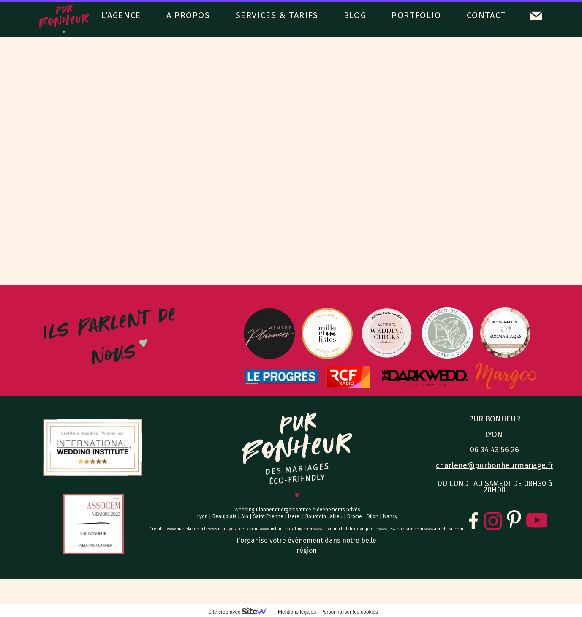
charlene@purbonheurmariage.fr (494, 465)
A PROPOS (188, 15)
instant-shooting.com (290, 529)
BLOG (355, 15)
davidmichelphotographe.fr (350, 529)
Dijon (373, 516)
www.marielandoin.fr (187, 529)
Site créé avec (240, 612)
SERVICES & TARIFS (277, 15)
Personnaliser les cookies (349, 612)
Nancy (390, 516)
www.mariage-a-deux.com (233, 529)
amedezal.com (448, 529)
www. (264, 529)
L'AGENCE (121, 15)
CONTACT (486, 15)
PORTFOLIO (416, 15)
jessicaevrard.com (405, 529)
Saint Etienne (269, 516)
